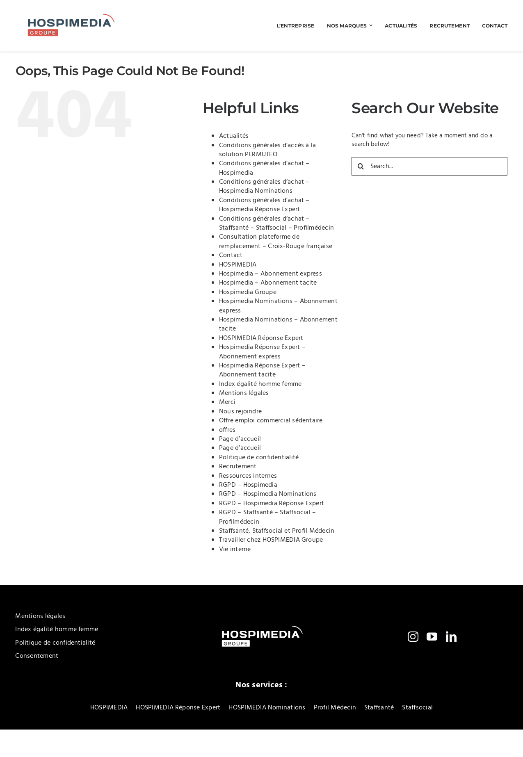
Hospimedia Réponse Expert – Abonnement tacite (262, 370)
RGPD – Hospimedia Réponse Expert (271, 503)
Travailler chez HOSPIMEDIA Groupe (271, 540)
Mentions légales (244, 393)
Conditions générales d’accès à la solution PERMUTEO (267, 150)
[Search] (361, 166)
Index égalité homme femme (260, 384)
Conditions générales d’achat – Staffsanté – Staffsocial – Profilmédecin (276, 223)
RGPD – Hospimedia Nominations (268, 494)
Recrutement (237, 466)
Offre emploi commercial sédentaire (271, 420)
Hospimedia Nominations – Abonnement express (278, 306)
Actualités (234, 136)
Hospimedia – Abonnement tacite (268, 283)
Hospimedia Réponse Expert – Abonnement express (262, 352)
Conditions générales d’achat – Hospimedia (264, 168)
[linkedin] (451, 636)
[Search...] (429, 166)
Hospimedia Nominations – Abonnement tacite (278, 324)
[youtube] (432, 636)
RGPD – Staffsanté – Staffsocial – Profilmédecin (267, 517)
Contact (231, 255)
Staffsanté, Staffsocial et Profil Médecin (276, 531)
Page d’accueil (240, 439)
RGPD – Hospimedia (248, 485)
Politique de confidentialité (259, 457)
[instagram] (413, 636)
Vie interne (235, 549)
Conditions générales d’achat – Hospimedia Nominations (264, 186)
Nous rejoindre (240, 411)
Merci (227, 402)
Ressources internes (248, 476)
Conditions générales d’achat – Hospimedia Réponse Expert (264, 205)
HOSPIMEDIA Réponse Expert (261, 338)
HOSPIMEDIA (237, 265)
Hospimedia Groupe (247, 292)
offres (227, 430)
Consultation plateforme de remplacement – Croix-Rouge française (275, 241)
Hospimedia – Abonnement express (270, 274)
